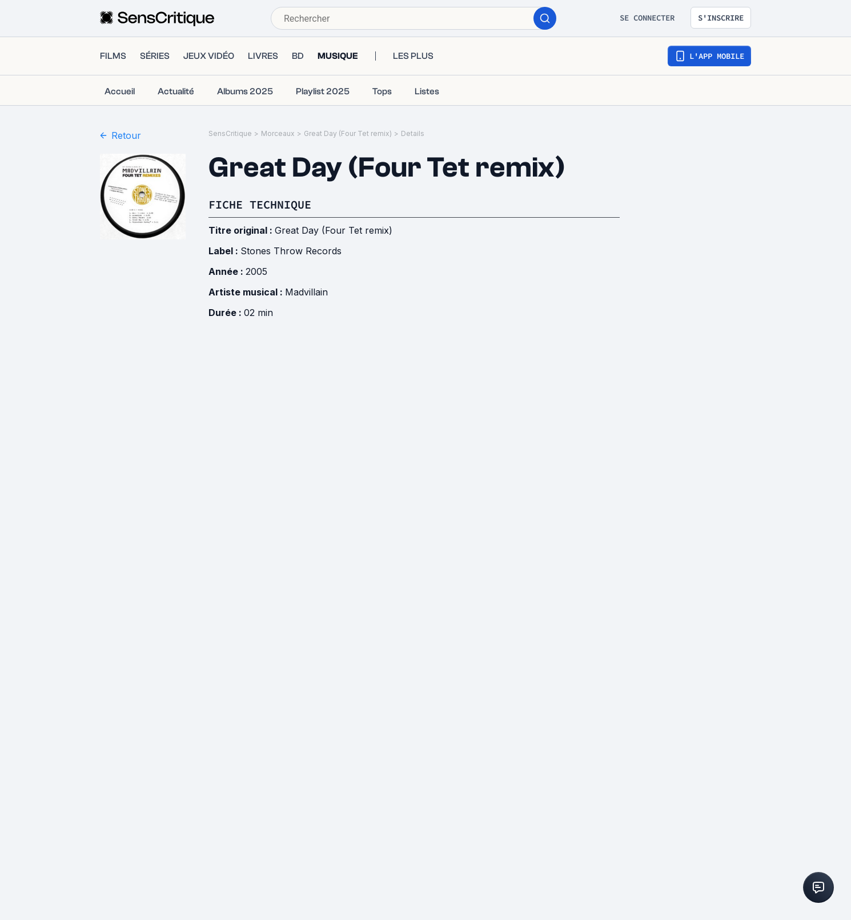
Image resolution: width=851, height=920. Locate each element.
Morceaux (278, 133)
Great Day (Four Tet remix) (348, 133)
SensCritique (230, 133)
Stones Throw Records (291, 251)
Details (412, 133)
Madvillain (306, 292)
